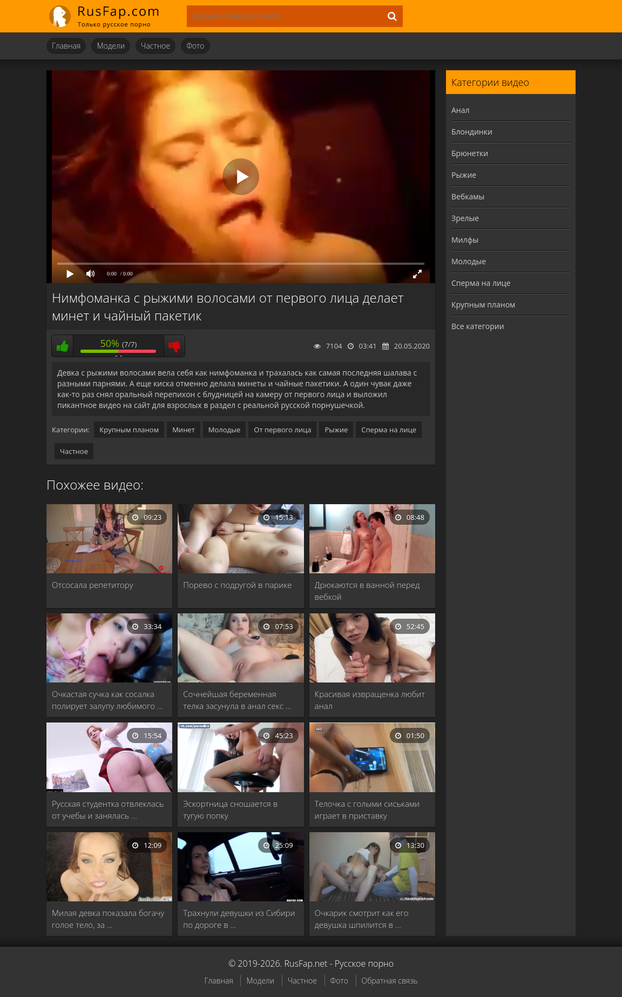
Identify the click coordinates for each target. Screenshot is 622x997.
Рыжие (336, 429)
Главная (66, 46)
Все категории (477, 326)
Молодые (224, 429)
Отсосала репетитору (92, 584)
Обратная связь (390, 980)
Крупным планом (129, 429)
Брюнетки (469, 153)
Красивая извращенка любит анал (370, 699)
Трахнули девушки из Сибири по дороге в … (239, 918)
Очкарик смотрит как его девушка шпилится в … (362, 918)
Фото (195, 46)
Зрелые (465, 218)
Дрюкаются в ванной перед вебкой (367, 590)
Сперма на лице (388, 429)
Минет (183, 429)
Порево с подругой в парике (237, 584)
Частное (155, 46)
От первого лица (282, 429)
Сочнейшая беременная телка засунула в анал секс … (237, 699)
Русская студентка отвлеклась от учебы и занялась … (108, 809)
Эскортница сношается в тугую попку (230, 809)
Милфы (464, 240)
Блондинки (471, 131)
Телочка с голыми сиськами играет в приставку (367, 809)
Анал (460, 110)
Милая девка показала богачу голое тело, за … (108, 918)
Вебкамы (467, 196)
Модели (111, 46)
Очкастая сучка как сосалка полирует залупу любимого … (107, 699)
